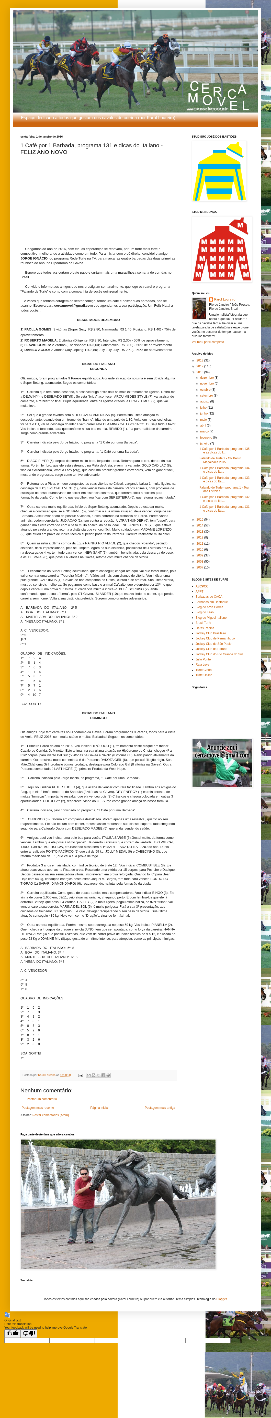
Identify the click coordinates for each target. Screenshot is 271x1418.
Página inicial (99, 1108)
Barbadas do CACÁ (209, 596)
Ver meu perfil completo (208, 342)
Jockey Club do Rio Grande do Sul (219, 654)
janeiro (205, 443)
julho (204, 407)
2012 (200, 537)
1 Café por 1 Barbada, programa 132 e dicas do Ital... (224, 498)
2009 (200, 555)
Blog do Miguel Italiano (211, 617)
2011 (200, 543)
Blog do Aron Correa (209, 607)
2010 (200, 549)
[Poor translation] (29, 1333)
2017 (200, 366)
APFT (200, 591)
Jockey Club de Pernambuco (215, 638)
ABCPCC (202, 586)
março (205, 431)
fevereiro (206, 437)
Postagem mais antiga (160, 1108)
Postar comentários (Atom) (50, 1115)
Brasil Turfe (203, 623)
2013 (200, 531)
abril (203, 425)
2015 (200, 519)
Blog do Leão (205, 612)
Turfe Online (204, 675)
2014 (200, 525)
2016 (200, 372)
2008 (200, 561)
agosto (205, 401)
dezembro (207, 377)
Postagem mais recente (38, 1108)
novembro (207, 383)
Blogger (221, 1299)
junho (204, 413)
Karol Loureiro (224, 299)
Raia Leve (202, 664)
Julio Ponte (203, 659)
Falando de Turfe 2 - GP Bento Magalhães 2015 (220, 460)
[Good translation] (12, 1333)
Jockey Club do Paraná (211, 649)
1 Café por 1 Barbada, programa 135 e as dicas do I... (224, 450)
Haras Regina (205, 628)
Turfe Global (204, 670)
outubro (205, 389)
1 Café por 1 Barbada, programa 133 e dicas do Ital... (224, 479)
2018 (200, 360)
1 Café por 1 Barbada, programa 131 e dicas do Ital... (224, 508)
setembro (207, 395)
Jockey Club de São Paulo (214, 644)
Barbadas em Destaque (212, 602)
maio (204, 419)
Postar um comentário (42, 1099)
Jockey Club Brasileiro (211, 633)
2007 (200, 567)
